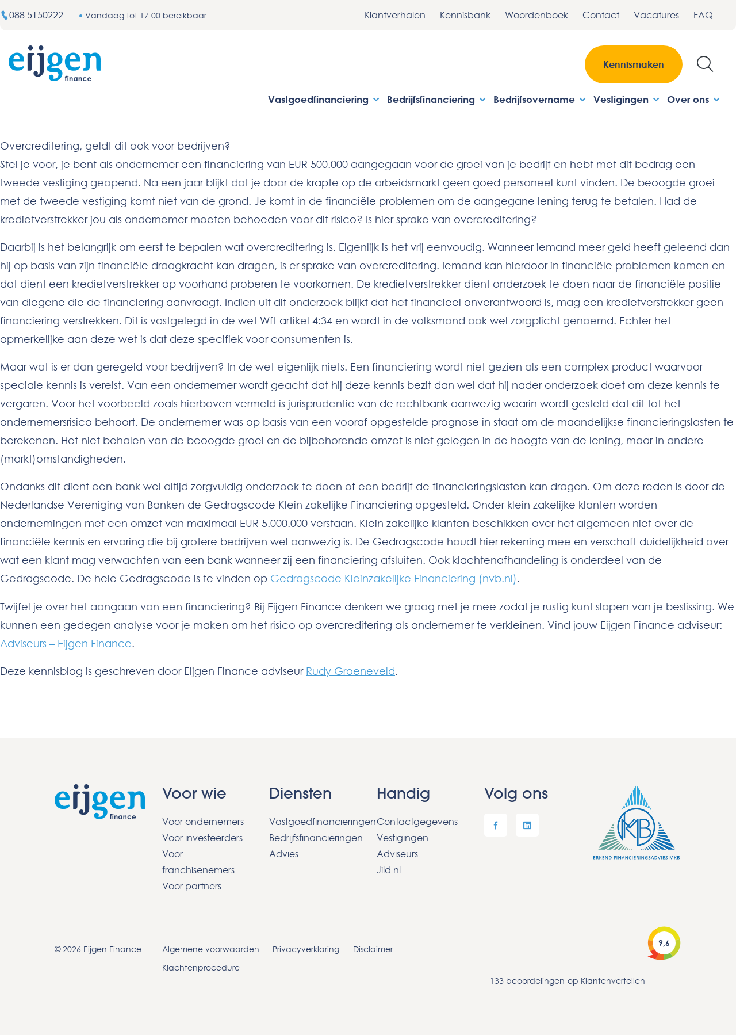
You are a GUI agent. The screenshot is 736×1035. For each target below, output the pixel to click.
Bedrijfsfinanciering (437, 99)
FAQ (703, 15)
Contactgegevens (417, 820)
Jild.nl (389, 868)
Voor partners (191, 885)
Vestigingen (627, 99)
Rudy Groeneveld (350, 670)
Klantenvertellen (613, 979)
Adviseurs (397, 852)
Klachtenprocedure (201, 966)
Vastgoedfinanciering (324, 99)
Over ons (694, 99)
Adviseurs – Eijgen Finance (66, 642)
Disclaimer (373, 948)
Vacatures (656, 15)
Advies (283, 852)
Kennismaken (633, 64)
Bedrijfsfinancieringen (314, 836)
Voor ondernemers (203, 820)
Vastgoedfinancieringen (314, 820)
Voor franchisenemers (198, 860)
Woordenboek (536, 15)
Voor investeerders (202, 836)
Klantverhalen (395, 15)
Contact (600, 15)
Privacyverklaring (306, 948)
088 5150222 (33, 15)
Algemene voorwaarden (210, 948)
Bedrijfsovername (540, 99)
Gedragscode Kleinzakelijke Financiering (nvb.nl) (393, 578)
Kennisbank (465, 15)
